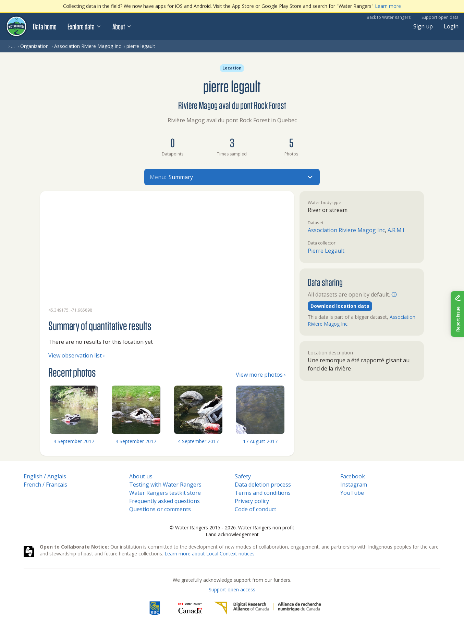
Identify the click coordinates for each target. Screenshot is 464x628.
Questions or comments (160, 509)
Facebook (352, 476)
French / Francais (45, 484)
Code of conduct (255, 509)
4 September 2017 (73, 441)
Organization (34, 46)
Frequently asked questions (164, 501)
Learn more (388, 6)
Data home (45, 26)
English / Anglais (45, 476)
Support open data (440, 17)
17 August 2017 (260, 441)
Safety (243, 476)
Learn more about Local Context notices (209, 553)
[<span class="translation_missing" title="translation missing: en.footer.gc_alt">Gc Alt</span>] (190, 608)
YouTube (352, 493)
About (122, 26)
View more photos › (261, 374)
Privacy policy (252, 501)
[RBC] (155, 608)
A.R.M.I (396, 230)
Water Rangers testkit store (165, 493)
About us (140, 476)
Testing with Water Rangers (165, 484)
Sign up (423, 26)
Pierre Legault (326, 250)
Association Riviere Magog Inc (87, 46)
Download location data (339, 306)
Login (451, 26)
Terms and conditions (263, 493)
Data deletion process (263, 484)
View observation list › (76, 355)
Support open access (232, 589)
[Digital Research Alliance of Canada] (267, 608)
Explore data (84, 26)
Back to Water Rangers (389, 17)
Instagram (353, 484)
